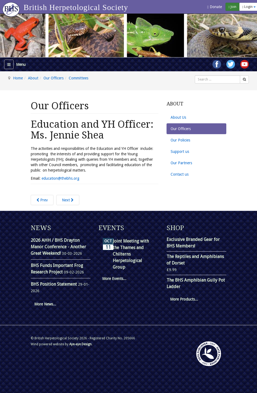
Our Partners (181, 163)
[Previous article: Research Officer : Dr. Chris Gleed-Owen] (42, 200)
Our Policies (180, 140)
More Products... (184, 299)
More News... (45, 304)
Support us (180, 151)
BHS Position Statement (54, 284)
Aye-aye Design (80, 344)
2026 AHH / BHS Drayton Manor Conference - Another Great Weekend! (58, 247)
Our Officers (53, 78)
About (33, 78)
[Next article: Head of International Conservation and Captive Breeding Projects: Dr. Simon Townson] (67, 200)
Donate (214, 7)
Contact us (180, 174)
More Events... (114, 278)
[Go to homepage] (12, 7)
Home (18, 78)
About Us (178, 117)
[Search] (244, 79)
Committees (78, 78)
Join (232, 7)
